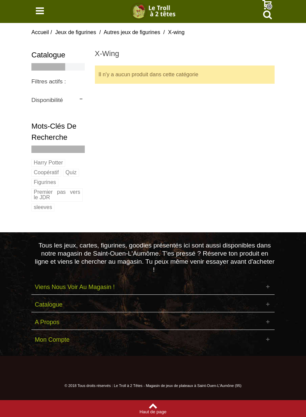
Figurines (45, 182)
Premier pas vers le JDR (57, 194)
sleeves (43, 207)
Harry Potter (48, 162)
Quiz (71, 172)
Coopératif (46, 172)
